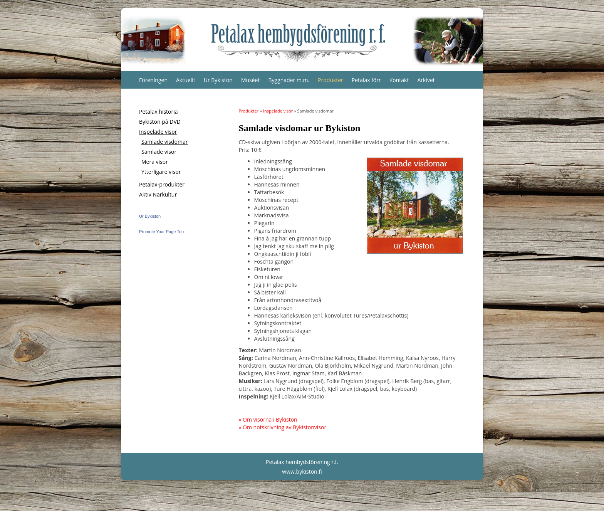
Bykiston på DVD (160, 121)
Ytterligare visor (161, 171)
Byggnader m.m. (288, 80)
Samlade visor (158, 151)
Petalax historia (158, 111)
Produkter (330, 80)
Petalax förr (366, 80)
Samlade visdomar (164, 141)
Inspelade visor (158, 131)
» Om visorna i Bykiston (268, 419)
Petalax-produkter (162, 184)
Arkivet (426, 80)
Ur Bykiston (218, 80)
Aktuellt (185, 80)
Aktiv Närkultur (158, 194)
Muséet (250, 80)
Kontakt (399, 80)
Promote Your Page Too (161, 231)
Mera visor (154, 161)
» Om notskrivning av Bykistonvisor (283, 427)
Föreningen (153, 80)
